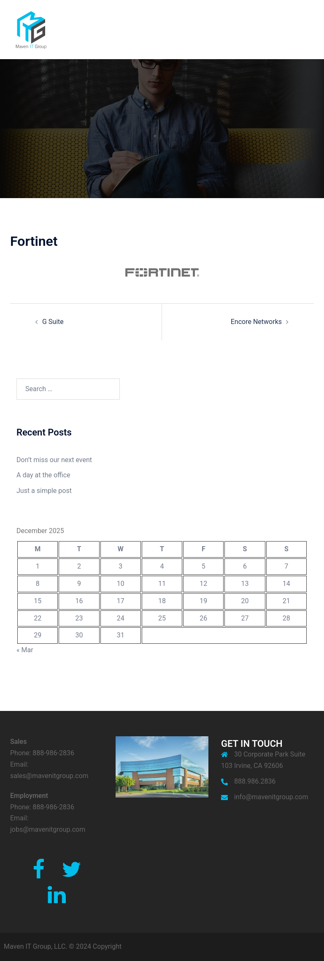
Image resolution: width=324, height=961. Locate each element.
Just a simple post (44, 491)
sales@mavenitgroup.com (49, 776)
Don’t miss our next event (54, 460)
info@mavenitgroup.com (271, 797)
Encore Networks (256, 322)
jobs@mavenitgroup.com (47, 829)
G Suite (53, 322)
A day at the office (43, 475)
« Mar (24, 650)
